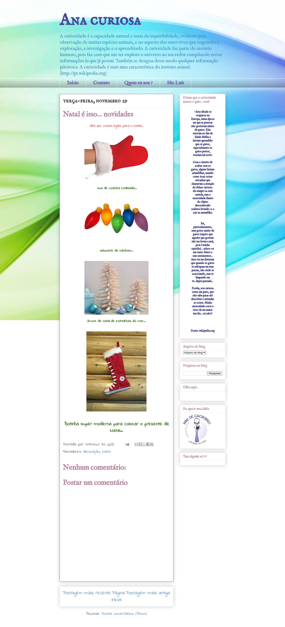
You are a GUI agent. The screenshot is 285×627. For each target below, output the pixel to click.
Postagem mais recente (87, 593)
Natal (106, 452)
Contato (101, 83)
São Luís (175, 83)
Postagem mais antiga (148, 593)
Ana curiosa (100, 20)
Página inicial (118, 596)
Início (73, 83)
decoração (91, 452)
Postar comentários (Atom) (124, 614)
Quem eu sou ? (138, 83)
